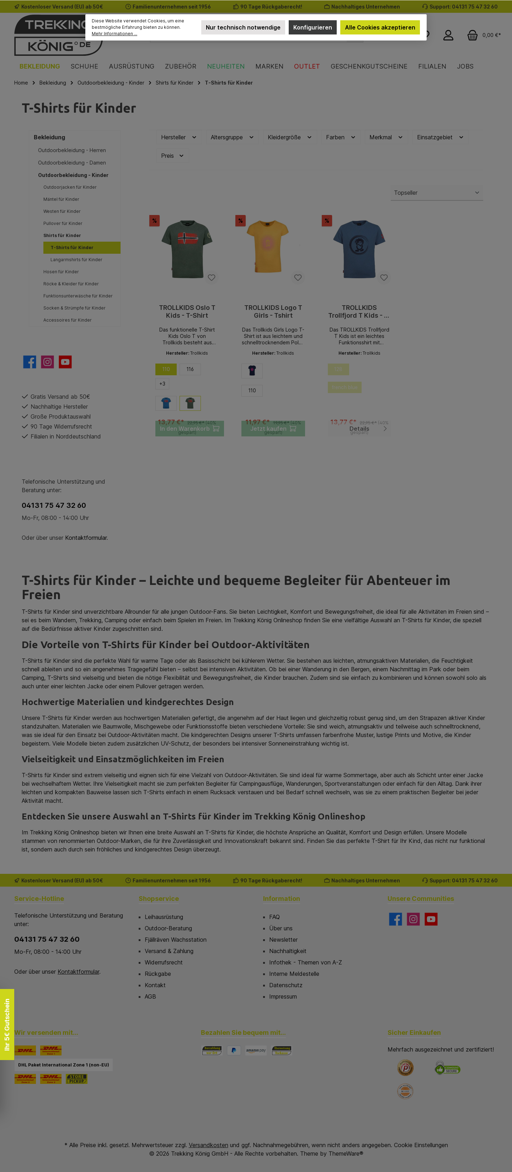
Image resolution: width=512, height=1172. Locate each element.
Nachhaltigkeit (287, 951)
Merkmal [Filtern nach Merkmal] (386, 137)
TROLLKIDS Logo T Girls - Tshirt (273, 311)
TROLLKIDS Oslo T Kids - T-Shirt (187, 311)
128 (341, 371)
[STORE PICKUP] (76, 1079)
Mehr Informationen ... (114, 33)
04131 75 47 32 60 (54, 505)
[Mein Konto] (448, 35)
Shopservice (159, 898)
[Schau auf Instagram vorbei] (47, 362)
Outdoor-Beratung (168, 928)
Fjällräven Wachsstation (176, 939)
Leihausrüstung (164, 916)
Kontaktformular (86, 537)
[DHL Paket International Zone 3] (51, 1079)
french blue (348, 391)
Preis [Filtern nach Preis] (173, 156)
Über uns (281, 928)
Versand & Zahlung (169, 951)
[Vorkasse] (282, 1050)
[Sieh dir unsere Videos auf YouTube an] (65, 362)
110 (166, 369)
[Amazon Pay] (256, 1050)
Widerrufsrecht (164, 962)
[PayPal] (233, 1050)
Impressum (283, 996)
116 (190, 369)
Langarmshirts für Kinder (76, 259)
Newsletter (283, 939)
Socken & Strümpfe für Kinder (74, 308)
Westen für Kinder (62, 211)
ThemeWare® (346, 1153)
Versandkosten (208, 1145)
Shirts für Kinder (62, 235)
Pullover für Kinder (62, 223)
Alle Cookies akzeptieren (380, 27)
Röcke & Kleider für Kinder (71, 283)
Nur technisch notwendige (243, 27)
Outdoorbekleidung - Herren (72, 150)
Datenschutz (286, 985)
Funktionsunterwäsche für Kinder (78, 296)
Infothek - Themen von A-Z (305, 962)
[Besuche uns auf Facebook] (30, 362)
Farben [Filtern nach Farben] (341, 137)
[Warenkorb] (481, 35)
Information (281, 898)
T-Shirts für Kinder (72, 247)
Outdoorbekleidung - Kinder (73, 175)
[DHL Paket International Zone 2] (25, 1079)
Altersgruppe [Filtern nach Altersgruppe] (233, 137)
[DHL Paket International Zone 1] (51, 1050)
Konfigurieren (312, 27)
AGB (150, 996)
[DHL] (25, 1050)
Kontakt (155, 985)
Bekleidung (49, 137)
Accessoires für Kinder (67, 320)
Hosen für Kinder (61, 271)
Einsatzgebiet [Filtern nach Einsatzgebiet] (440, 137)
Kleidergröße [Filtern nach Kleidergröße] (290, 137)
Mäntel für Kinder (61, 199)
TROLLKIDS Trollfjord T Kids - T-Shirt (359, 311)
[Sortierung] (437, 193)
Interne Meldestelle (294, 973)
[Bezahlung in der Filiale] (212, 1050)
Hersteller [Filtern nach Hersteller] (179, 137)
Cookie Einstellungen (421, 1145)
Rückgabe (158, 973)
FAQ (274, 916)
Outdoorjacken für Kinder (70, 187)
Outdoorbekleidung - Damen (72, 163)
